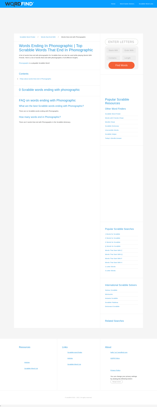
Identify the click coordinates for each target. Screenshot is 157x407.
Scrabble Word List (31, 368)
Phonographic (24, 63)
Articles (27, 362)
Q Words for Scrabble (112, 246)
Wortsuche (109, 294)
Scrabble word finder (74, 352)
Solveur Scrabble (111, 290)
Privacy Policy (115, 370)
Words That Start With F (113, 258)
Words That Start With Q (113, 254)
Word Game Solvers (127, 4)
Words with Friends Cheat (114, 118)
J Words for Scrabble (112, 234)
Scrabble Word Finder (113, 114)
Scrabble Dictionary (112, 126)
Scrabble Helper (111, 134)
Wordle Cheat (110, 122)
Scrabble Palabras (111, 302)
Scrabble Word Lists (146, 4)
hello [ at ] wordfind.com (118, 352)
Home (113, 4)
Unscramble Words (112, 130)
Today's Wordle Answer (113, 138)
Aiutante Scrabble (111, 298)
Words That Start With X (113, 262)
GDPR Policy (115, 358)
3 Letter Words (110, 270)
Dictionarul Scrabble (112, 306)
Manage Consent (116, 381)
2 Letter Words (110, 266)
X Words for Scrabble (112, 242)
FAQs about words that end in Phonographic (35, 79)
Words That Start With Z (113, 250)
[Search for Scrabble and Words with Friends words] (121, 42)
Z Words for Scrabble (112, 238)
